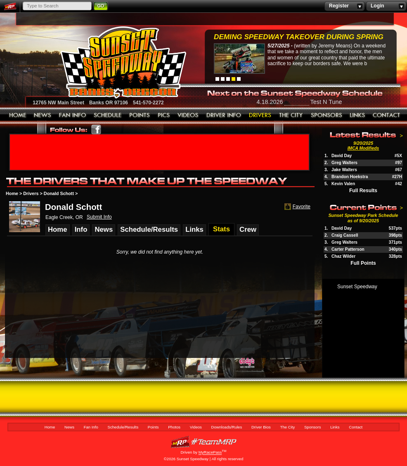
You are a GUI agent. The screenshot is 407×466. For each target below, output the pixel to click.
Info (81, 229)
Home (17, 115)
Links (357, 115)
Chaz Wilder (343, 256)
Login (386, 6)
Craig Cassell (344, 235)
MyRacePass (203, 441)
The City (291, 115)
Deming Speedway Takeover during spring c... (298, 38)
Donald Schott (59, 193)
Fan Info (72, 115)
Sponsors (326, 115)
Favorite (296, 206)
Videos (188, 115)
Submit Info (99, 217)
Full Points (363, 263)
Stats (221, 229)
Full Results (363, 190)
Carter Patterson (347, 249)
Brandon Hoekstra (349, 176)
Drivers (30, 193)
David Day (341, 155)
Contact (386, 115)
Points (140, 115)
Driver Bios (260, 115)
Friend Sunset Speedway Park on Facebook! (96, 130)
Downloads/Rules (224, 115)
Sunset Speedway (357, 286)
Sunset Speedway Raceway (102, 62)
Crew (247, 229)
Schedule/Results (107, 115)
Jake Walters (344, 169)
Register (344, 6)
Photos (164, 115)
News (42, 115)
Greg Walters (344, 162)
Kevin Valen (343, 183)
